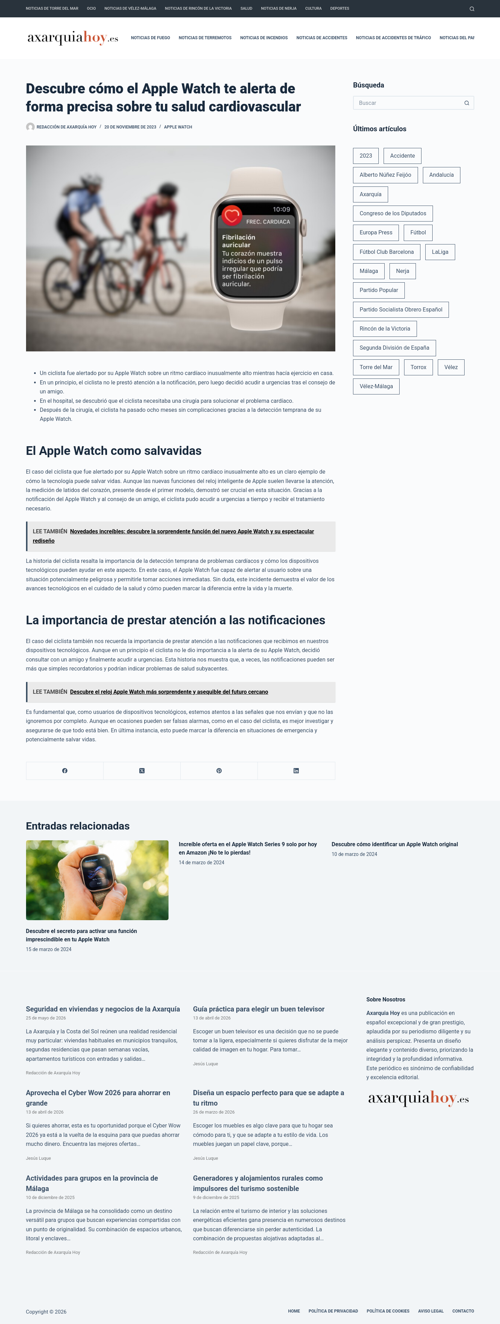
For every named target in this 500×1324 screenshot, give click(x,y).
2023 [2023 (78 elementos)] (366, 155)
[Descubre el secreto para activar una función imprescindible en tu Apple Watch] (97, 880)
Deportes (339, 8)
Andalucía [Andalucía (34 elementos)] (441, 175)
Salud (246, 8)
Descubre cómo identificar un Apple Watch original (395, 844)
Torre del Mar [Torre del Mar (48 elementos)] (376, 367)
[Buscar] (472, 9)
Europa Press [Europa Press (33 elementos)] (376, 232)
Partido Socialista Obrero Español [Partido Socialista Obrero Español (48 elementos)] (401, 309)
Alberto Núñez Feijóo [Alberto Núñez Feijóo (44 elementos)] (385, 175)
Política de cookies (388, 1311)
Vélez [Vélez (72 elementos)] (451, 367)
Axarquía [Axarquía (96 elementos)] (371, 194)
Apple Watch (178, 127)
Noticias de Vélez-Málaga (130, 8)
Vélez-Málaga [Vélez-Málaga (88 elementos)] (376, 386)
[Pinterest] (219, 771)
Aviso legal (431, 1311)
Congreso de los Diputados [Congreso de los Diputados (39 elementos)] (393, 213)
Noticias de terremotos (205, 37)
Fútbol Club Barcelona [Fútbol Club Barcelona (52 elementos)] (387, 252)
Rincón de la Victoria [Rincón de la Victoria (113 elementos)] (385, 328)
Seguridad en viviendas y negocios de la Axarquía (103, 1009)
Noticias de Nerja (278, 8)
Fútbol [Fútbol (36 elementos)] (418, 232)
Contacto (463, 1311)
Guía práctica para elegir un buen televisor (259, 1009)
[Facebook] (65, 771)
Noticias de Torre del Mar (52, 8)
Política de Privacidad (333, 1311)
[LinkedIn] (296, 771)
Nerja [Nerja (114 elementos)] (402, 271)
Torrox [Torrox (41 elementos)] (418, 367)
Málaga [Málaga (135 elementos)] (369, 271)
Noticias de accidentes (321, 37)
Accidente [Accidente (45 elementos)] (402, 155)
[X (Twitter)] (142, 771)
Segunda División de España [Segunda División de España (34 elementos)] (394, 347)
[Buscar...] (406, 103)
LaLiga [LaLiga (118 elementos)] (440, 252)
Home (294, 1311)
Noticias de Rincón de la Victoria (198, 8)
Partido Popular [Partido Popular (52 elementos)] (379, 290)
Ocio (91, 8)
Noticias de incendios (264, 37)
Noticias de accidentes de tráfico (393, 37)
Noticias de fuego (150, 37)
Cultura (313, 8)
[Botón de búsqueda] (467, 103)
